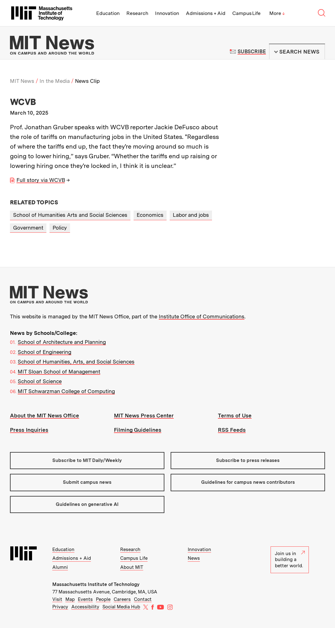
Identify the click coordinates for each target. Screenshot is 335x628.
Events (85, 599)
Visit (57, 599)
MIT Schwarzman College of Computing (66, 391)
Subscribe (252, 52)
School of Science (40, 381)
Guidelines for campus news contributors (248, 482)
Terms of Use (235, 415)
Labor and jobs (191, 215)
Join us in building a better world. (290, 560)
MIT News (22, 81)
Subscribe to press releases (248, 460)
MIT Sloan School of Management (59, 372)
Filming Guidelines (137, 430)
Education (108, 13)
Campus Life (246, 13)
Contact (143, 599)
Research (137, 13)
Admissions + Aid (205, 13)
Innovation (167, 13)
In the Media (55, 81)
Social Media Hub (121, 607)
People (103, 599)
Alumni (60, 567)
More (277, 13)
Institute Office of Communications (201, 316)
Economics (150, 215)
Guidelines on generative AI (87, 504)
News (194, 558)
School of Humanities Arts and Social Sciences (70, 215)
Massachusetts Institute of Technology (95, 584)
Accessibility (85, 607)
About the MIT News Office (44, 415)
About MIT (131, 567)
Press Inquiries (29, 430)
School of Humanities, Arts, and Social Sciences (76, 362)
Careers (122, 599)
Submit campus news (87, 482)
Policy (60, 228)
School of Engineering (44, 352)
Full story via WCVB (41, 180)
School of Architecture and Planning (62, 342)
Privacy (60, 607)
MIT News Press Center (144, 415)
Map (70, 599)
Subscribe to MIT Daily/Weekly (87, 460)
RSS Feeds (232, 430)
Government (28, 228)
